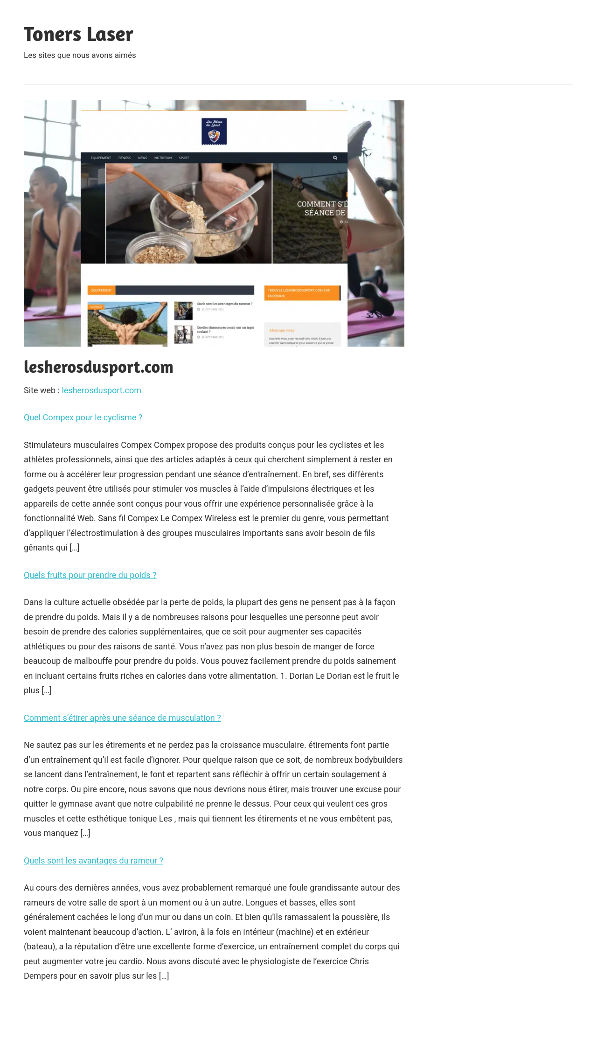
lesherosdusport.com (101, 390)
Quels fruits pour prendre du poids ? (90, 575)
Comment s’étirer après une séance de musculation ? (122, 718)
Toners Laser (78, 33)
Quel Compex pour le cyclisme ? (83, 417)
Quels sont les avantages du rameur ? (93, 860)
